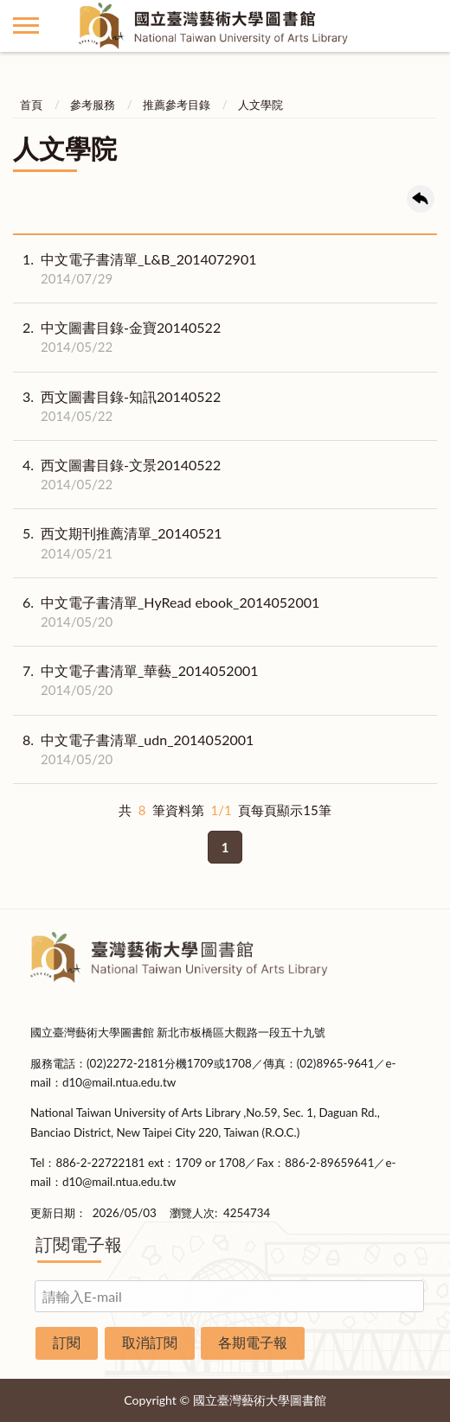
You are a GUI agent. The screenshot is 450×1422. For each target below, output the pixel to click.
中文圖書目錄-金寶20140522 (117, 337)
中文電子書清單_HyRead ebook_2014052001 (166, 612)
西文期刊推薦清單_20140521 (117, 543)
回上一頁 (420, 199)
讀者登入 (424, 26)
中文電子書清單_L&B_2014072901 (134, 269)
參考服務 (92, 105)
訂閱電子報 (78, 1244)
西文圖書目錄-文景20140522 (117, 474)
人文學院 (260, 105)
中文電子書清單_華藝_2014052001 (136, 680)
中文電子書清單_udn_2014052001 (133, 749)
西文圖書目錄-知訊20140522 (117, 406)
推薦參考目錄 (176, 105)
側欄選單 (26, 25)
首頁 (31, 105)
